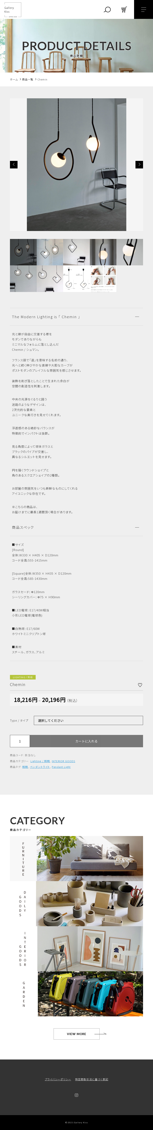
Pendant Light (61, 767)
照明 (25, 767)
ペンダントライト (40, 767)
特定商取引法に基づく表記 (91, 1079)
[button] (14, 164)
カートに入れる (86, 741)
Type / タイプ (19, 720)
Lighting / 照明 (40, 761)
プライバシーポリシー (58, 1079)
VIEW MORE (76, 1034)
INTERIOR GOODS (63, 761)
